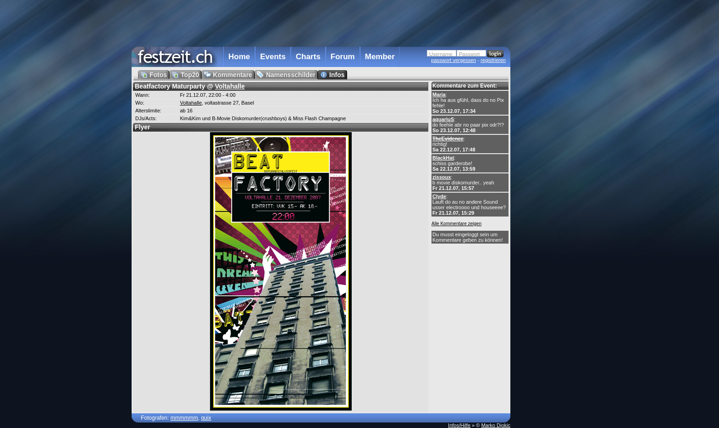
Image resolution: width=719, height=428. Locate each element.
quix (206, 418)
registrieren (493, 60)
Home (239, 56)
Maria (439, 94)
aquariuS (443, 119)
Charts (308, 56)
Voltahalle (230, 86)
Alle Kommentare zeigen (456, 223)
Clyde (439, 196)
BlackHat (443, 158)
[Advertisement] (550, 184)
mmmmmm (184, 418)
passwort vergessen (453, 60)
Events (273, 56)
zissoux (441, 177)
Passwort (469, 54)
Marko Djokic (495, 425)
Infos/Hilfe (459, 425)
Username (441, 54)
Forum (343, 56)
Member (380, 56)
